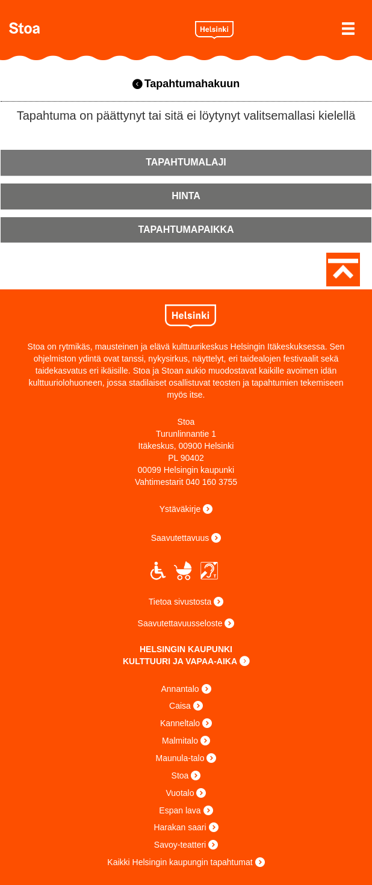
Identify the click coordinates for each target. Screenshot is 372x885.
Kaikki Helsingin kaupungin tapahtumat (179, 862)
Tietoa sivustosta (180, 601)
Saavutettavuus (180, 538)
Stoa (97, 28)
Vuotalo (180, 793)
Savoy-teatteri (180, 845)
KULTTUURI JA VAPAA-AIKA (180, 661)
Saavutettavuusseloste (180, 623)
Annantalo (180, 689)
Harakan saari (179, 827)
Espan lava (179, 810)
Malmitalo (180, 740)
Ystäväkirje (180, 509)
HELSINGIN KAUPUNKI (186, 649)
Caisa (180, 706)
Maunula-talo (180, 758)
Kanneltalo (180, 723)
